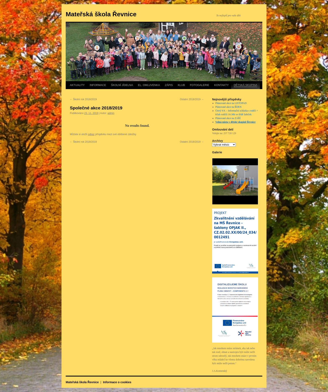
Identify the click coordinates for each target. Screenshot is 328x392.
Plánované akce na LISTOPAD (231, 103)
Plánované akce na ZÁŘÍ (228, 118)
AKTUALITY (77, 85)
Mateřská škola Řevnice (101, 14)
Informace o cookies (117, 382)
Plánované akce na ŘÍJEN (228, 106)
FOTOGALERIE (199, 85)
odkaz (91, 134)
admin (111, 113)
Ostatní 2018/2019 (192, 99)
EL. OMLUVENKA (149, 85)
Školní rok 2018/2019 (83, 99)
